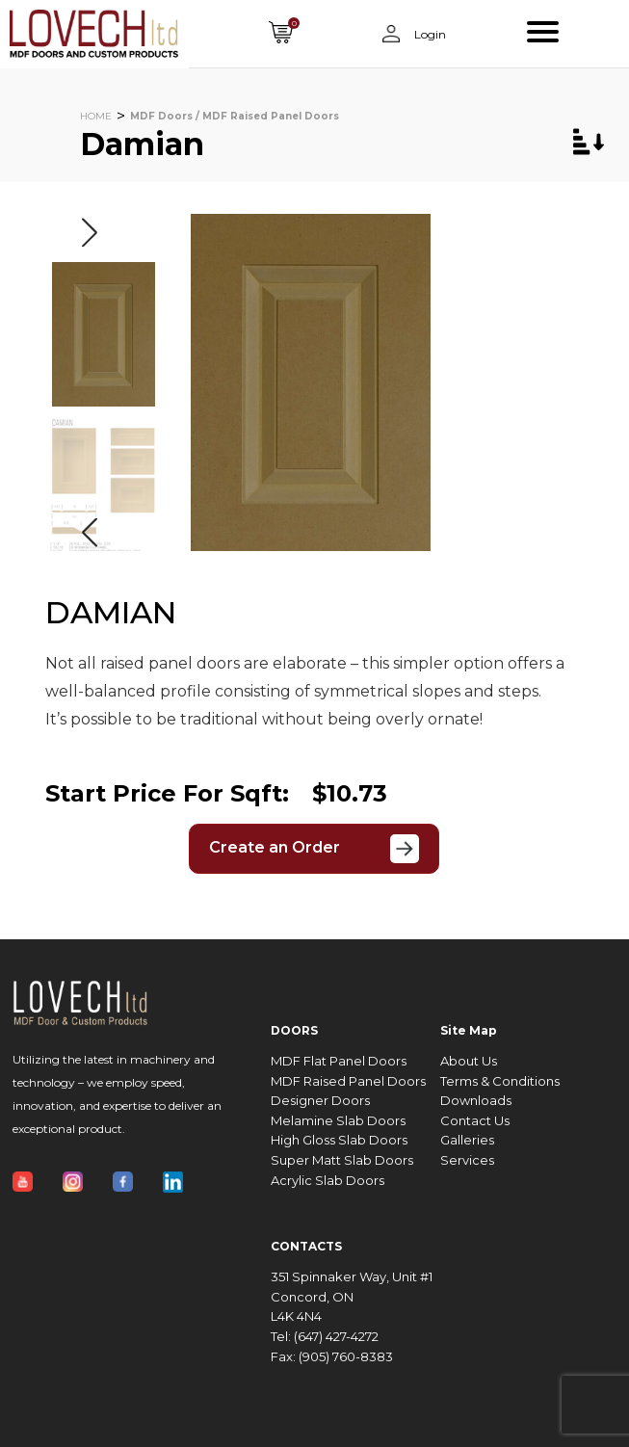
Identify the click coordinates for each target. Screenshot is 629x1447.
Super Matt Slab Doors (342, 1160)
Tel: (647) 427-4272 (325, 1336)
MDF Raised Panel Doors (348, 1081)
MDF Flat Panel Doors (338, 1061)
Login (428, 34)
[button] (89, 232)
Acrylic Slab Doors (327, 1180)
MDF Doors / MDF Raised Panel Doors (234, 116)
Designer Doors (320, 1100)
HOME (96, 116)
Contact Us (475, 1121)
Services (467, 1160)
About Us (468, 1061)
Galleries (467, 1140)
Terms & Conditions (500, 1081)
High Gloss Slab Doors (339, 1140)
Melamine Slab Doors (338, 1121)
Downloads (475, 1100)
